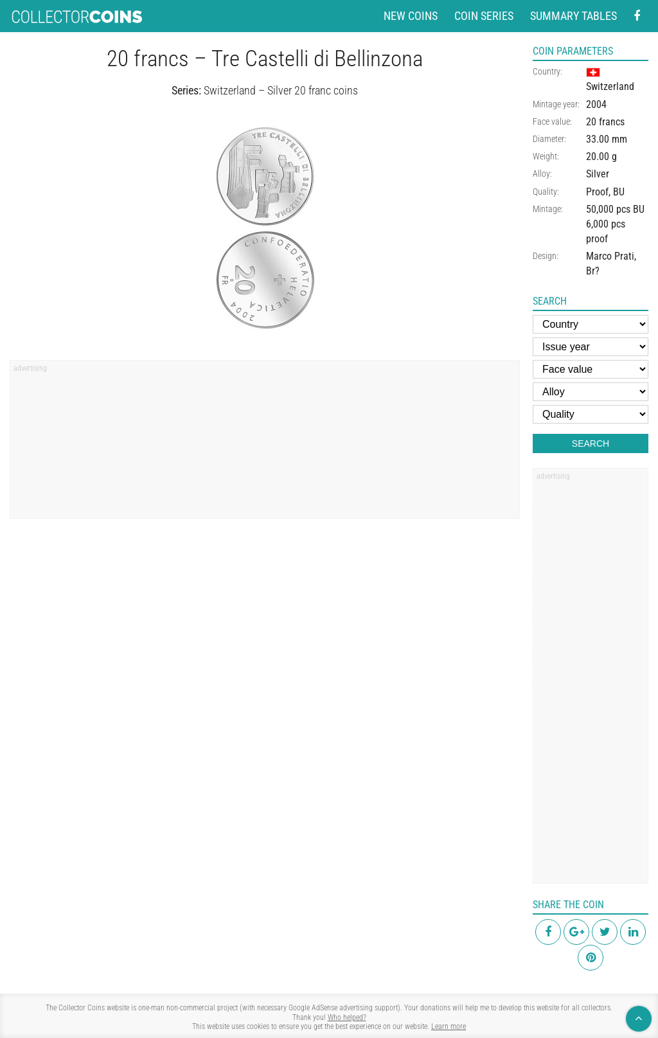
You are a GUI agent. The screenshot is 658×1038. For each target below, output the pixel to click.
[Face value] (590, 369)
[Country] (590, 324)
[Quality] (590, 414)
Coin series (483, 15)
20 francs (605, 122)
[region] (264, 443)
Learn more (448, 1026)
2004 (596, 104)
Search (590, 443)
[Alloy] (590, 391)
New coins (411, 15)
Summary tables (573, 15)
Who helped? (347, 1017)
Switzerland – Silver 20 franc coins (281, 90)
